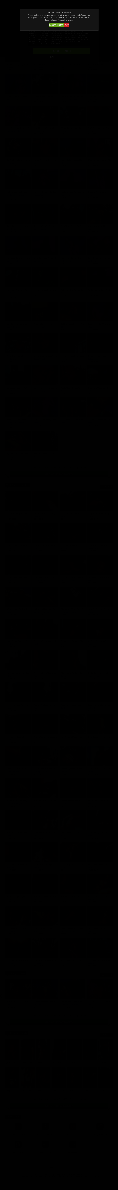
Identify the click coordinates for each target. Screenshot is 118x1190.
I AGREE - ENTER (56, 25)
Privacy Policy (57, 20)
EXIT (67, 25)
